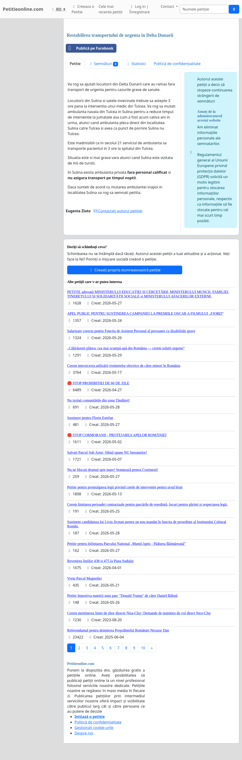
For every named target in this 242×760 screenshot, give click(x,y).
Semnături (103, 63)
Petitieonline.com (23, 9)
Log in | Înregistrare (140, 9)
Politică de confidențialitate (177, 63)
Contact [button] (168, 6)
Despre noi (84, 733)
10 (143, 647)
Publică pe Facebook (89, 48)
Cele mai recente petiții (111, 9)
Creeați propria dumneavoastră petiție (124, 269)
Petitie (75, 63)
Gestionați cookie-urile (94, 727)
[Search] (204, 9)
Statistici (136, 63)
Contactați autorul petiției (118, 210)
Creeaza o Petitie (83, 9)
